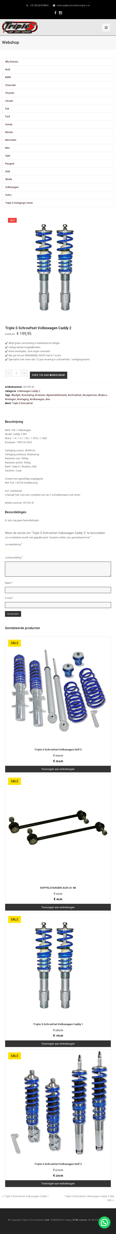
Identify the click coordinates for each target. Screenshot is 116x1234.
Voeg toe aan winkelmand (48, 375)
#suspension (90, 395)
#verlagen (10, 399)
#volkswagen (37, 399)
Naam (9, 582)
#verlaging (23, 399)
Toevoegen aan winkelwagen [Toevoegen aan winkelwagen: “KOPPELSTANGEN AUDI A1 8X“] (58, 907)
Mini (7, 148)
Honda (8, 124)
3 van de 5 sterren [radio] (12, 550)
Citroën (9, 101)
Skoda (8, 179)
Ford (7, 116)
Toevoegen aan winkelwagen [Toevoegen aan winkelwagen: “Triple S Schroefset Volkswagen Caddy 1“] (58, 1043)
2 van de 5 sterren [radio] (9, 550)
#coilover (40, 395)
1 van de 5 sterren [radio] (6, 550)
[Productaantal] (16, 373)
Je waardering (13, 544)
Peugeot (9, 163)
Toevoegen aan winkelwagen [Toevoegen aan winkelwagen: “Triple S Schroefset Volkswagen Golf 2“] (58, 1183)
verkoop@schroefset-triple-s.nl (73, 5)
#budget (15, 395)
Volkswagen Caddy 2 (28, 391)
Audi (7, 69)
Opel (7, 155)
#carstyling (27, 395)
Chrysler (9, 93)
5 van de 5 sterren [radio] (18, 550)
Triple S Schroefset (22, 403)
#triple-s (102, 395)
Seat (7, 171)
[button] (104, 1222)
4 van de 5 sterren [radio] (15, 550)
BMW (8, 77)
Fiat (7, 108)
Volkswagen (12, 187)
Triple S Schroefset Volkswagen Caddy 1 (25, 1196)
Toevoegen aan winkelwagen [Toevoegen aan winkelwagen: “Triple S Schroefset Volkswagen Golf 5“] (58, 769)
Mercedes (10, 140)
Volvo (8, 195)
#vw (48, 399)
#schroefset (74, 395)
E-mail (9, 597)
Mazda (9, 132)
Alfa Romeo (11, 61)
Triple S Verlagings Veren (19, 203)
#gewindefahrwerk (56, 395)
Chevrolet (10, 85)
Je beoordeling (14, 557)
